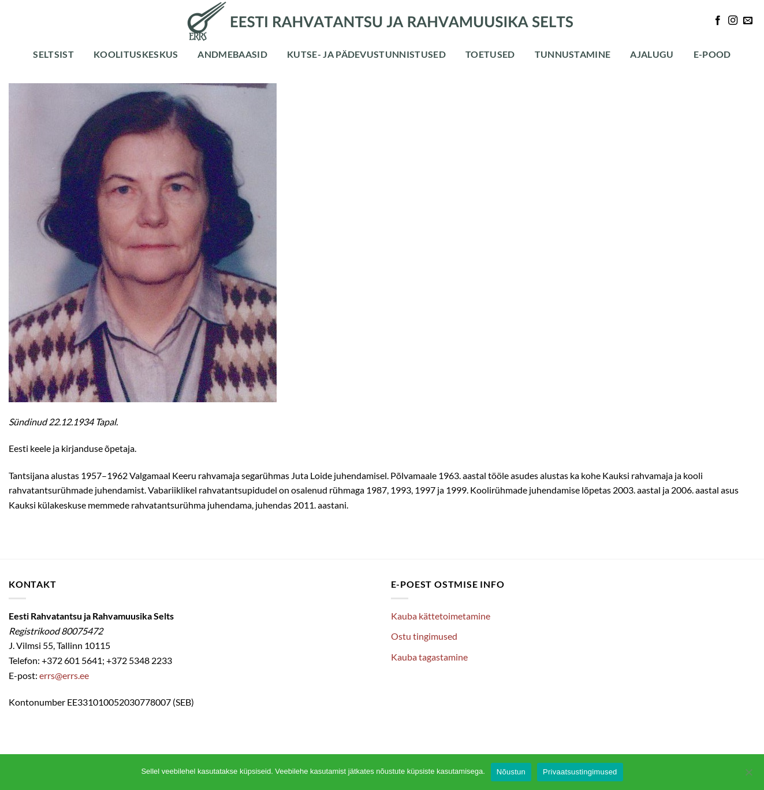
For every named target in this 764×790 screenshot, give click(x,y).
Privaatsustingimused (580, 771)
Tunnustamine (573, 54)
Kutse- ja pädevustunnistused (366, 54)
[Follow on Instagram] (732, 21)
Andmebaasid (232, 54)
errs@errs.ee (64, 675)
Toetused (490, 54)
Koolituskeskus (136, 54)
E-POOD (712, 54)
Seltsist (53, 54)
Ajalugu (651, 54)
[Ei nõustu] (748, 775)
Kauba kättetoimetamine (440, 615)
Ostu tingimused (424, 635)
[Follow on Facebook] (717, 21)
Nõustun (511, 771)
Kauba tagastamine (429, 656)
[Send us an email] (747, 21)
